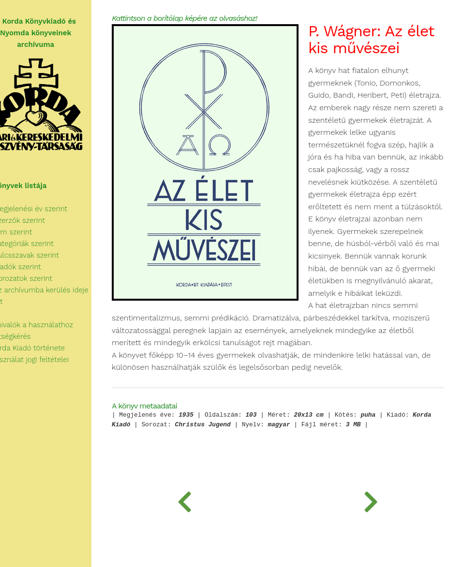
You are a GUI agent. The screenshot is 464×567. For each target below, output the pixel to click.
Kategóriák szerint (37, 243)
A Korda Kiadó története (42, 348)
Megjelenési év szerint (44, 208)
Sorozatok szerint (36, 278)
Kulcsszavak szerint (39, 255)
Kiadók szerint (30, 266)
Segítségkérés (25, 336)
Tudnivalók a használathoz (46, 324)
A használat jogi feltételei (44, 359)
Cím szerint (26, 232)
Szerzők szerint (32, 220)
